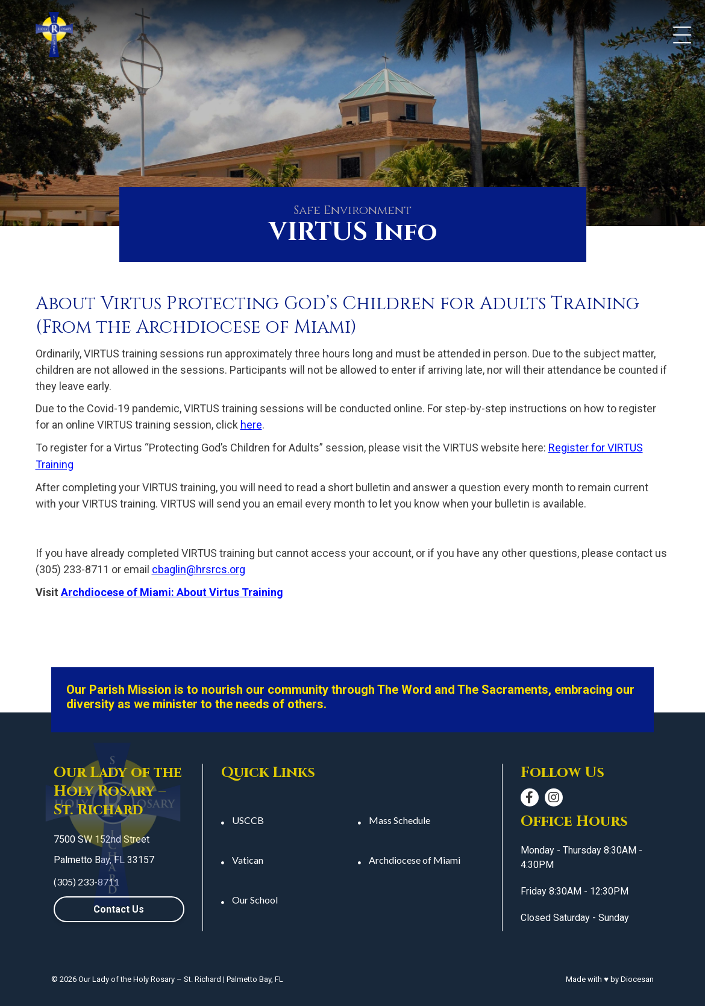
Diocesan (637, 979)
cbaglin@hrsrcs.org (198, 569)
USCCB (248, 820)
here (251, 424)
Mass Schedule (399, 820)
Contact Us (118, 909)
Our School (255, 899)
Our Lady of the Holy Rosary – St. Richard (149, 979)
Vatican (247, 860)
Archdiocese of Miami (414, 860)
